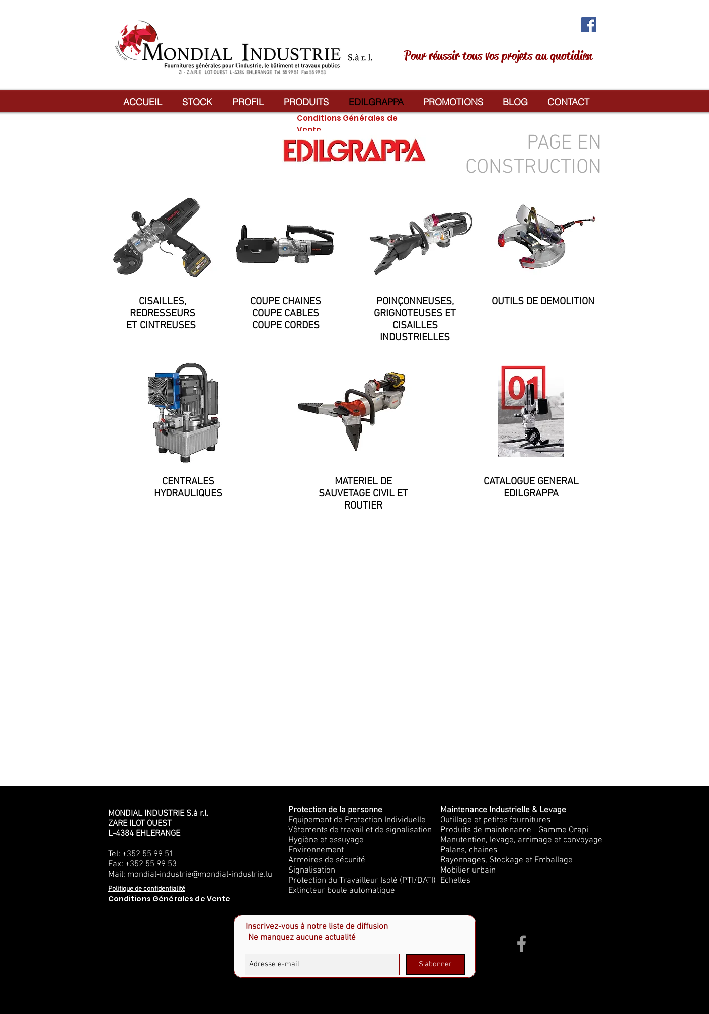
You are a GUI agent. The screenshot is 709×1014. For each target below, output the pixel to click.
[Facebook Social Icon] (588, 24)
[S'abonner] (435, 964)
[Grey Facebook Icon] (521, 944)
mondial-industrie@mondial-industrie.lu (199, 875)
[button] (306, 102)
